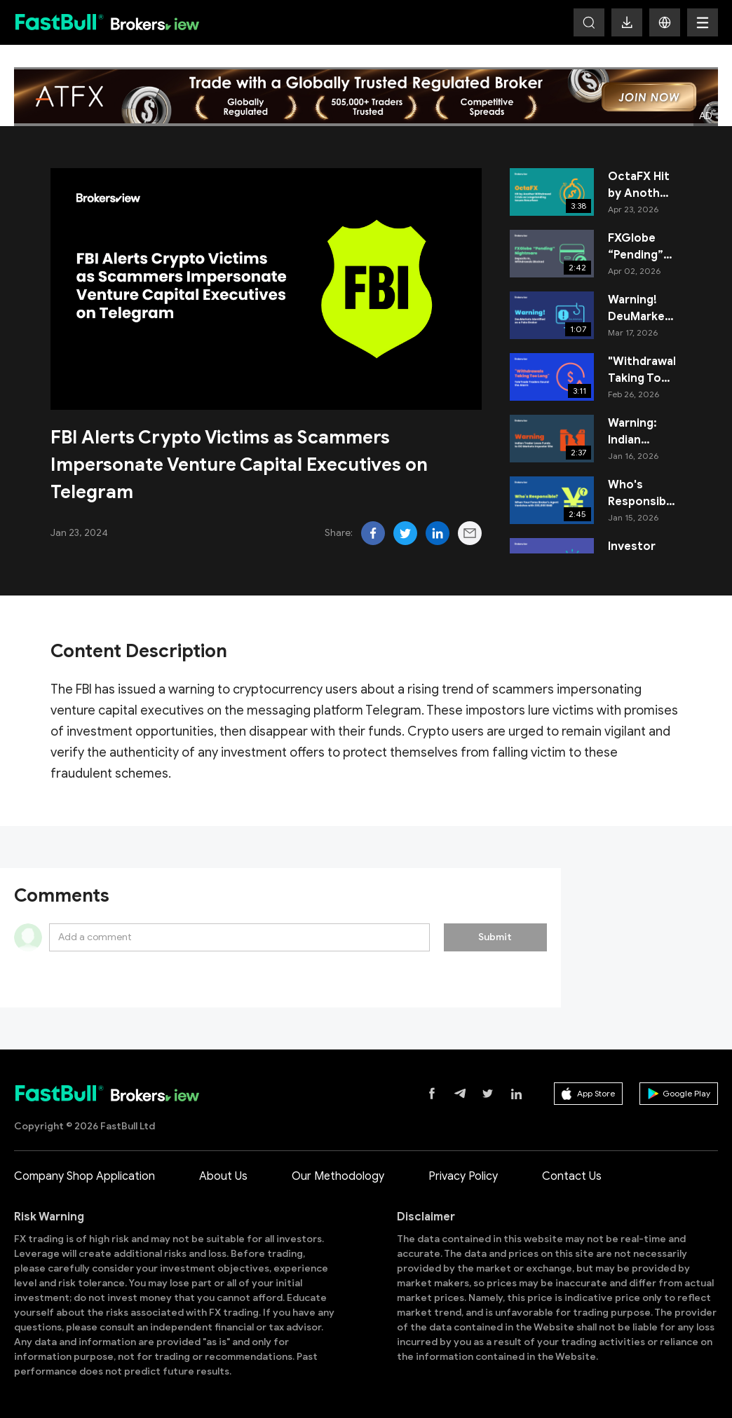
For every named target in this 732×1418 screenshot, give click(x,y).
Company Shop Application (84, 1176)
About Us (223, 1176)
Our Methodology (338, 1176)
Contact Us (572, 1176)
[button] (664, 22)
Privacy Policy (463, 1176)
